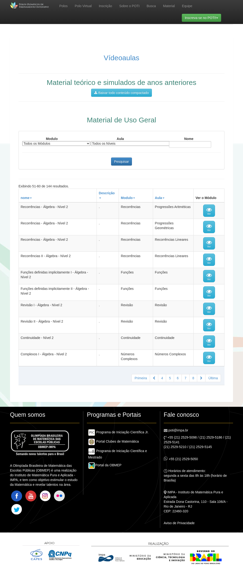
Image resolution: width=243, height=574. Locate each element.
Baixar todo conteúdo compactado (121, 93)
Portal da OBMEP (105, 465)
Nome (188, 139)
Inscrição (105, 6)
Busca (151, 6)
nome (26, 198)
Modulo (52, 139)
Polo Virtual (83, 6)
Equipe (187, 6)
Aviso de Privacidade (179, 523)
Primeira (141, 378)
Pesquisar (121, 161)
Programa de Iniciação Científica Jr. (118, 432)
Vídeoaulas (121, 58)
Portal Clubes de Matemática (113, 441)
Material (169, 6)
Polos (63, 6)
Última (213, 378)
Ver (209, 211)
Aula (120, 139)
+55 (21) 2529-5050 (181, 458)
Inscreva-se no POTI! (203, 17)
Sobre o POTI (129, 6)
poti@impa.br (178, 430)
